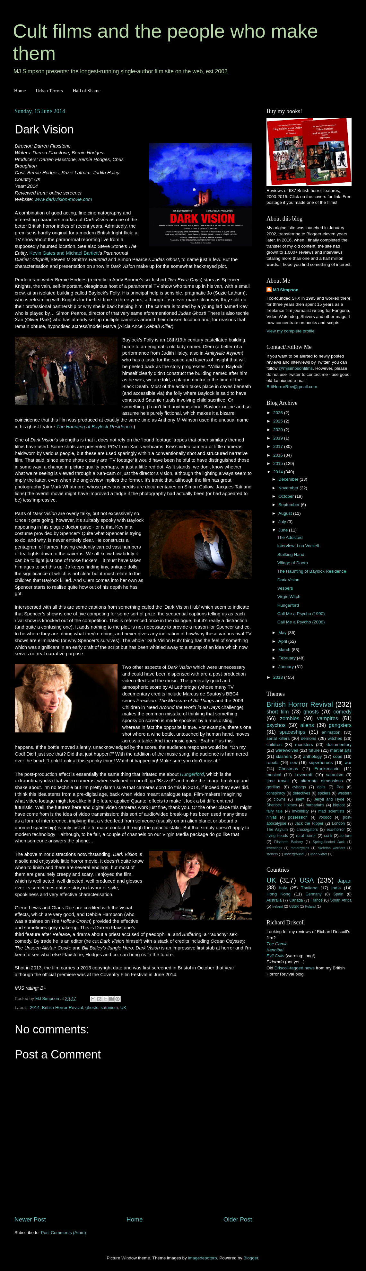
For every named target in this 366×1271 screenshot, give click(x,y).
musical (273, 774)
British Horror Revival (62, 1007)
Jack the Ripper (309, 823)
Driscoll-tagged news (294, 968)
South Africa (341, 900)
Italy (283, 887)
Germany (314, 894)
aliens (307, 725)
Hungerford (192, 774)
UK (123, 1007)
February (287, 658)
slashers (284, 756)
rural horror (306, 835)
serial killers (278, 738)
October (286, 496)
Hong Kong (278, 894)
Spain (338, 894)
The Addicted (290, 537)
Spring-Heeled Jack (329, 842)
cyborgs (299, 787)
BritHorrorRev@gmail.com (291, 386)
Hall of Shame (86, 90)
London (338, 823)
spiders (324, 793)
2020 (278, 429)
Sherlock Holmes (281, 805)
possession (298, 817)
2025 (278, 421)
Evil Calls (275, 955)
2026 (278, 412)
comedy (342, 711)
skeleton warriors (331, 848)
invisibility (300, 811)
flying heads (277, 835)
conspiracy (275, 793)
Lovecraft (304, 774)
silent (299, 799)
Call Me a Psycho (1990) (301, 613)
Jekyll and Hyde (329, 799)
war (348, 762)
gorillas (273, 787)
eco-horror (336, 829)
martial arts (341, 750)
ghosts (91, 1007)
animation (331, 732)
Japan (344, 881)
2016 (278, 455)
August (285, 513)
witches (334, 738)
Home (20, 90)
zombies (289, 718)
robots (272, 762)
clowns (280, 799)
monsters (304, 744)
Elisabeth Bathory (288, 842)
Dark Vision (288, 579)
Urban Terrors (49, 90)
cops (337, 756)
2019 (278, 438)
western (345, 793)
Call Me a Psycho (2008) (301, 622)
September (289, 504)
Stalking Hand (290, 554)
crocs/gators (307, 829)
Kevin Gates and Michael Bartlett (64, 253)
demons (308, 738)
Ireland (277, 906)
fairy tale (274, 811)
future (314, 750)
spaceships (292, 732)
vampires (327, 718)
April (283, 641)
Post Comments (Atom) (63, 1232)
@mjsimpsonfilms (296, 368)
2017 (278, 446)
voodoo (325, 817)
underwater (318, 854)
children (274, 744)
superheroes (321, 762)
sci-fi (328, 835)
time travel (277, 780)
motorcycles (300, 848)
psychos (275, 725)
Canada (296, 900)
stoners (272, 854)
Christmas (288, 768)
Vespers (285, 588)
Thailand (309, 887)
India (336, 887)
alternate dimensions (322, 780)
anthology (312, 756)
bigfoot (338, 805)
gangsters (340, 725)
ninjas (271, 817)
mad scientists (331, 811)
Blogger (250, 1258)
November (289, 488)
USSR (294, 906)
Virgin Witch (289, 596)
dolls (321, 787)
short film (277, 711)
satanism (109, 1007)
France (316, 900)
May (283, 632)
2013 (278, 677)
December (289, 479)
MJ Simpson (286, 289)
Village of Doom (292, 562)
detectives (301, 793)
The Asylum (277, 829)
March (285, 649)
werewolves (286, 750)
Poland (310, 906)
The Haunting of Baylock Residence (94, 426)
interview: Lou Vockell (298, 545)
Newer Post (30, 1219)
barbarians (315, 805)
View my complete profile (290, 331)
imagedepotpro (202, 1258)
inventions (274, 848)
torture (346, 835)
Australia (274, 900)
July (282, 521)
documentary (339, 744)
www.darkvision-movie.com (63, 199)
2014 (34, 1007)
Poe (340, 787)
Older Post (237, 1219)
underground (294, 854)
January (286, 666)
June (283, 530)
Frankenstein (326, 768)
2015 (278, 463)
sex (293, 762)
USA (307, 880)
